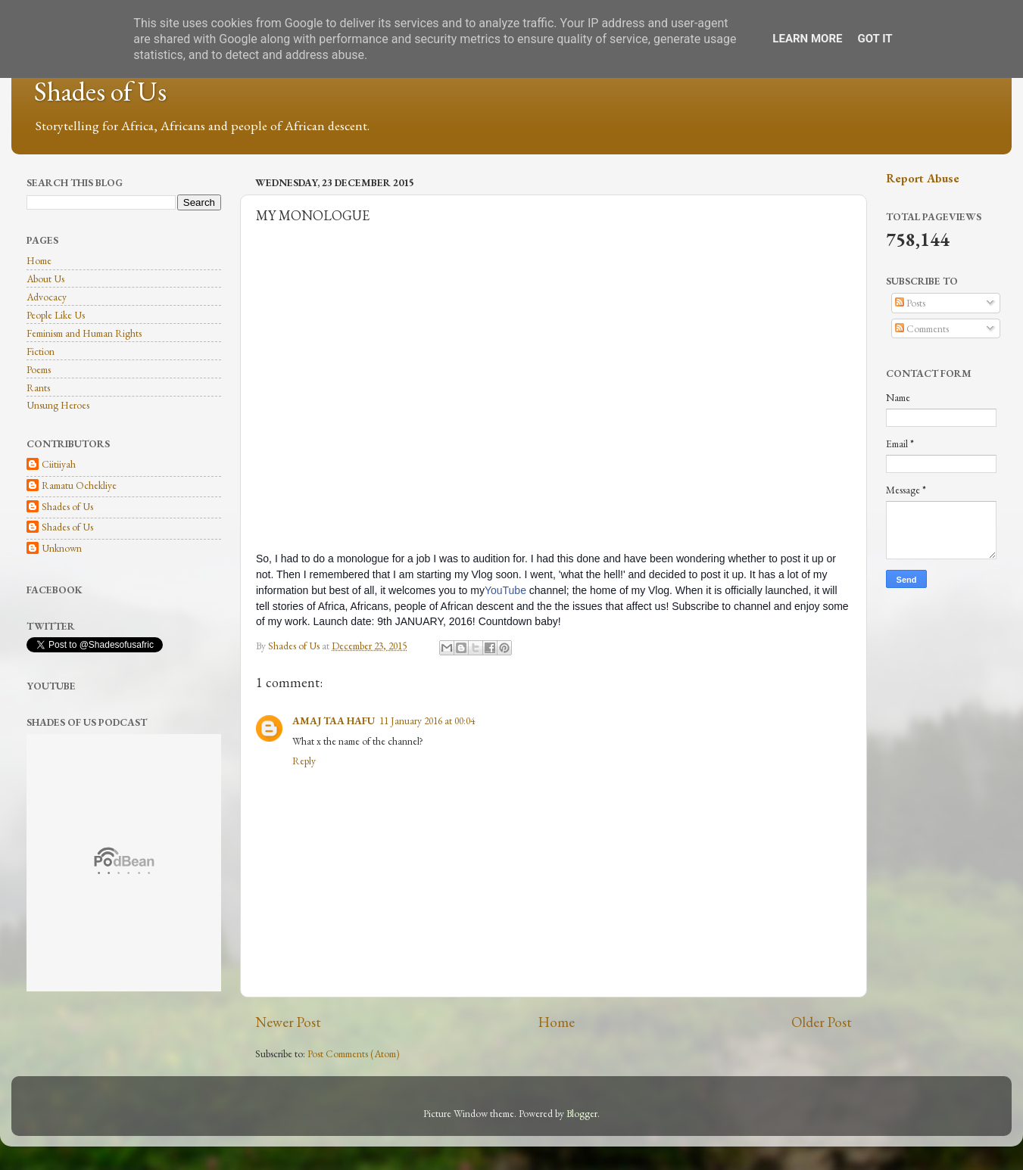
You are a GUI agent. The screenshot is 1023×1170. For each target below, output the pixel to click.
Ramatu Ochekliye (79, 485)
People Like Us (56, 315)
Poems (39, 369)
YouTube (505, 590)
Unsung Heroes (58, 405)
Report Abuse (922, 178)
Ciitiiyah (59, 464)
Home (556, 1022)
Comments (922, 328)
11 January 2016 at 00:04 (427, 720)
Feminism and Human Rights (84, 333)
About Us (45, 278)
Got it (874, 38)
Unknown (62, 548)
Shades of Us (100, 91)
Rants (38, 387)
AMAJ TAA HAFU (333, 720)
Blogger (581, 1113)
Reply (304, 760)
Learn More (807, 38)
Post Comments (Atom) (353, 1053)
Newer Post (288, 1022)
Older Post (821, 1022)
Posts (910, 303)
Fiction (41, 351)
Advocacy (47, 296)
